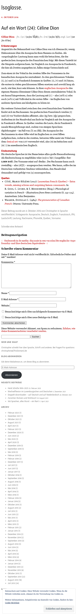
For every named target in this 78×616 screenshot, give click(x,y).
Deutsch (45, 214)
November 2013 (14, 572)
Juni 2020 (12, 438)
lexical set (12, 141)
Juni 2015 (12, 517)
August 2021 (13, 425)
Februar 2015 (13, 530)
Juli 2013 (11, 585)
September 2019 (14, 451)
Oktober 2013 (13, 576)
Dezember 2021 (14, 418)
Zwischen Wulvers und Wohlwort (22, 400)
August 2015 (13, 510)
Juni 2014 (12, 549)
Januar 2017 (13, 474)
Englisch (54, 214)
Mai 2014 (11, 553)
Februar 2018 (13, 461)
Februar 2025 (13, 415)
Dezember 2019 (14, 448)
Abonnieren (11, 377)
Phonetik (37, 218)
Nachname (27, 218)
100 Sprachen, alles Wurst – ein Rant (23, 403)
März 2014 (12, 559)
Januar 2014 (13, 566)
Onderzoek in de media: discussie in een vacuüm (28, 241)
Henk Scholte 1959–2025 (18, 390)
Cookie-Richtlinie (12, 603)
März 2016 (12, 497)
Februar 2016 (13, 500)
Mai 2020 (12, 441)
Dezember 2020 (14, 435)
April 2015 (12, 523)
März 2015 (12, 526)
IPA (73, 214)
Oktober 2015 (13, 507)
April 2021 (12, 428)
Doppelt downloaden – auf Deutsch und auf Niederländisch (33, 397)
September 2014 (14, 543)
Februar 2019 (13, 458)
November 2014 (14, 540)
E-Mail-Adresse (9, 302)
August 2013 (13, 582)
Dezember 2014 (14, 536)
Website (5, 308)
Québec (47, 218)
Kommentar (8, 262)
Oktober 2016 (13, 477)
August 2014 (13, 546)
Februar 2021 (13, 431)
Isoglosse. (11, 7)
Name (5, 296)
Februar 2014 (13, 563)
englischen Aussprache (56, 88)
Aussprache (34, 214)
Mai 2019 (11, 454)
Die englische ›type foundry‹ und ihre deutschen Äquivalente (38, 242)
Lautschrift (6, 218)
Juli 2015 (11, 513)
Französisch (64, 214)
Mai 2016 (11, 490)
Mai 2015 (11, 520)
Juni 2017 (11, 471)
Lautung (17, 218)
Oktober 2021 (13, 421)
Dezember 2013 (14, 569)
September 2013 (14, 579)
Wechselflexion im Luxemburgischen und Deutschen (30, 394)
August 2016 (13, 484)
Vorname (56, 218)
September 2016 (14, 480)
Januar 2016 (13, 504)
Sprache (64, 211)
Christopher (51, 211)
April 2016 (12, 494)
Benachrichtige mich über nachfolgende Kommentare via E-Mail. (38, 314)
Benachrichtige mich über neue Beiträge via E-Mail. (31, 320)
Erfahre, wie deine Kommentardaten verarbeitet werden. (38, 332)
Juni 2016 (12, 487)
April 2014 (12, 556)
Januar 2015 (13, 533)
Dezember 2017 (14, 464)
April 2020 (12, 445)
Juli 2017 (11, 467)
